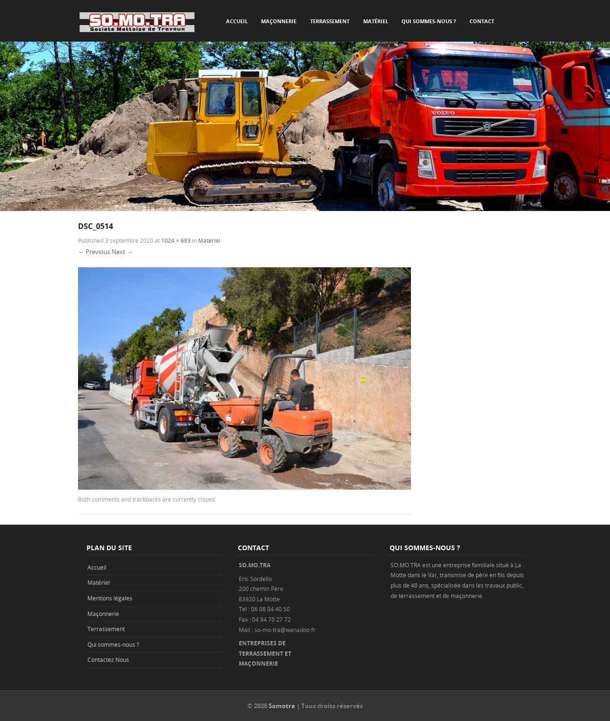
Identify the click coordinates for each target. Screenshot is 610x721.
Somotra (282, 706)
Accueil (237, 21)
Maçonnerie (278, 21)
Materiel (209, 240)
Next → (122, 251)
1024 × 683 (176, 240)
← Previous (94, 251)
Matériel (375, 21)
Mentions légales (109, 598)
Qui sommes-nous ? (428, 21)
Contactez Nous (108, 659)
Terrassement (329, 21)
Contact (482, 21)
